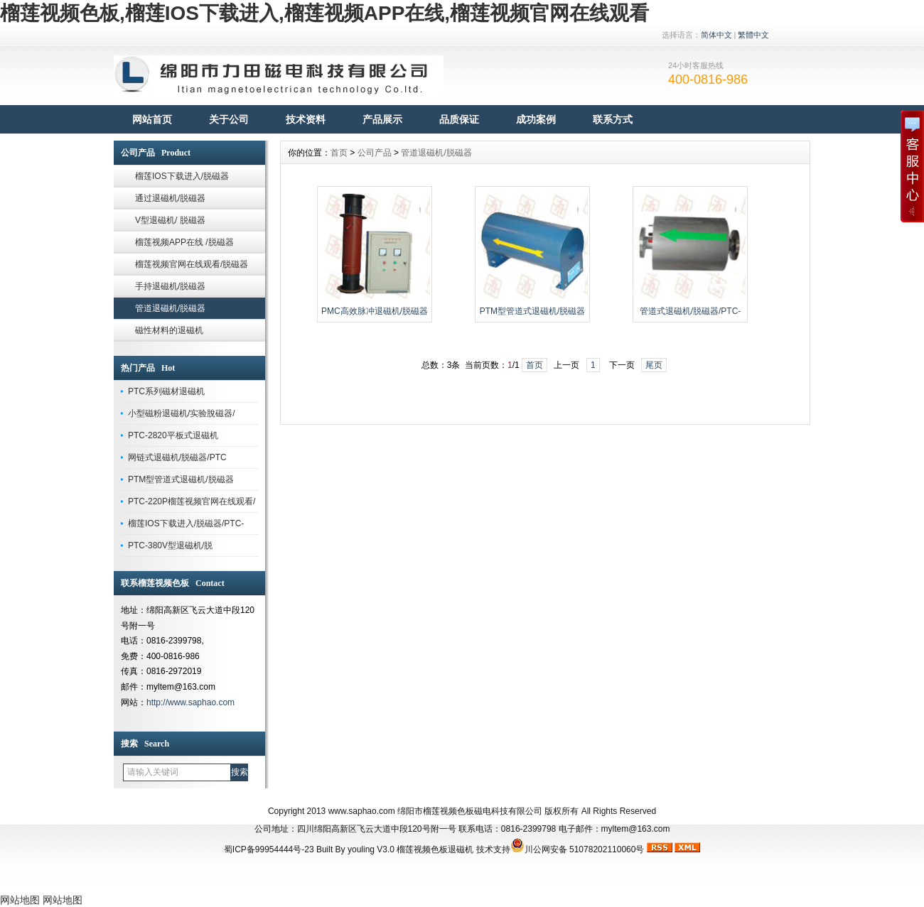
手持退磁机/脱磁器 (170, 286)
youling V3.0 (371, 849)
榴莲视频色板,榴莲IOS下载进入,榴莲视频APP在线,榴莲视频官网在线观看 (324, 13)
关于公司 (229, 119)
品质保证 (459, 119)
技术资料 (306, 119)
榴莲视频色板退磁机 (435, 849)
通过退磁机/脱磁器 (170, 198)
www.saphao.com (361, 811)
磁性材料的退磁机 (169, 330)
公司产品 (375, 153)
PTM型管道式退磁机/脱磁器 (181, 479)
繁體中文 (753, 35)
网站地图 (20, 900)
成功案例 (536, 119)
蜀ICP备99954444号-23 (269, 849)
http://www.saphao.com (190, 702)
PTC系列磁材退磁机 (166, 391)
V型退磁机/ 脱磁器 (170, 220)
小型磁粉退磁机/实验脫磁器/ (181, 413)
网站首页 (152, 119)
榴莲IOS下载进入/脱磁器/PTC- (186, 523)
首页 (339, 153)
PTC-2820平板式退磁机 (173, 435)
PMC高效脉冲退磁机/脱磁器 (374, 311)
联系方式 (613, 119)
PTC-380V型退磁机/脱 (170, 545)
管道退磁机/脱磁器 (170, 308)
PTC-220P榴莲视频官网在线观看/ (191, 501)
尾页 (653, 365)
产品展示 (382, 119)
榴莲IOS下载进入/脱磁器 (182, 176)
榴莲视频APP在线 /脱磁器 (184, 242)
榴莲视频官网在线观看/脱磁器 (191, 264)
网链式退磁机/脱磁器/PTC (177, 457)
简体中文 (716, 35)
